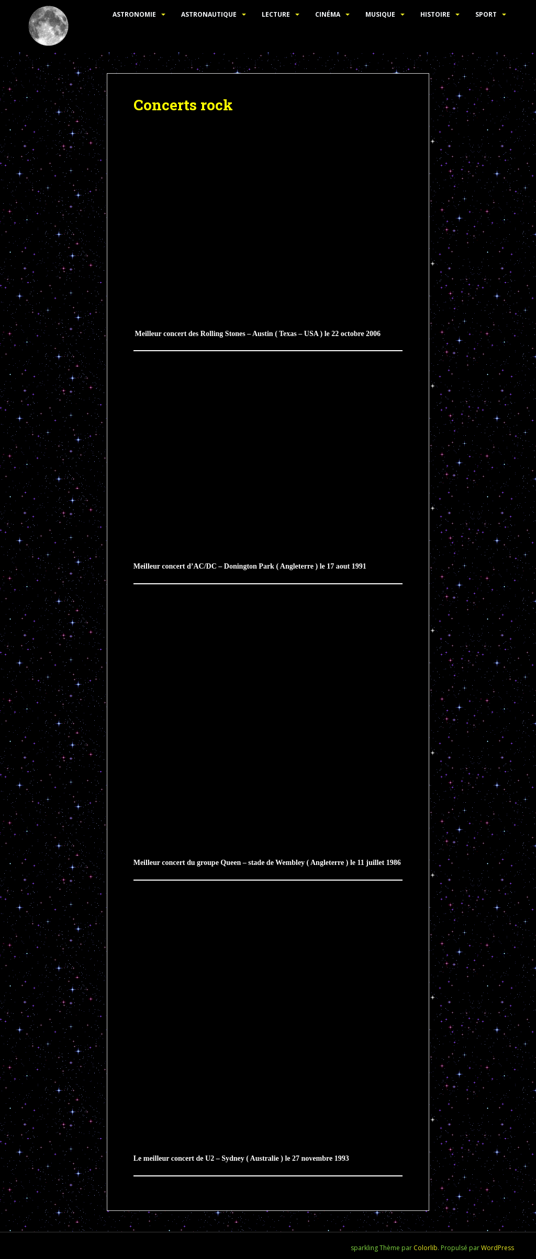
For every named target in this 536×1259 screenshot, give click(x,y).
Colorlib (426, 1247)
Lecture (276, 14)
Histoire (435, 14)
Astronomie (134, 14)
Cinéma (327, 14)
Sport (486, 14)
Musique (380, 14)
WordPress (497, 1247)
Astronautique (209, 14)
